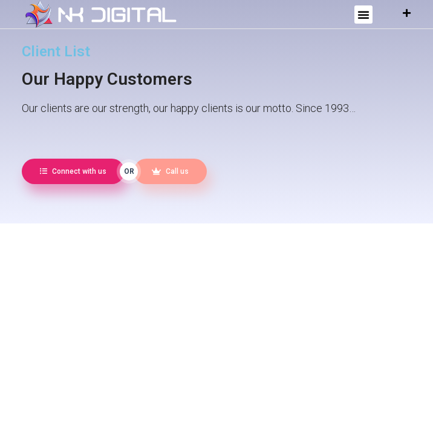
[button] (363, 14)
